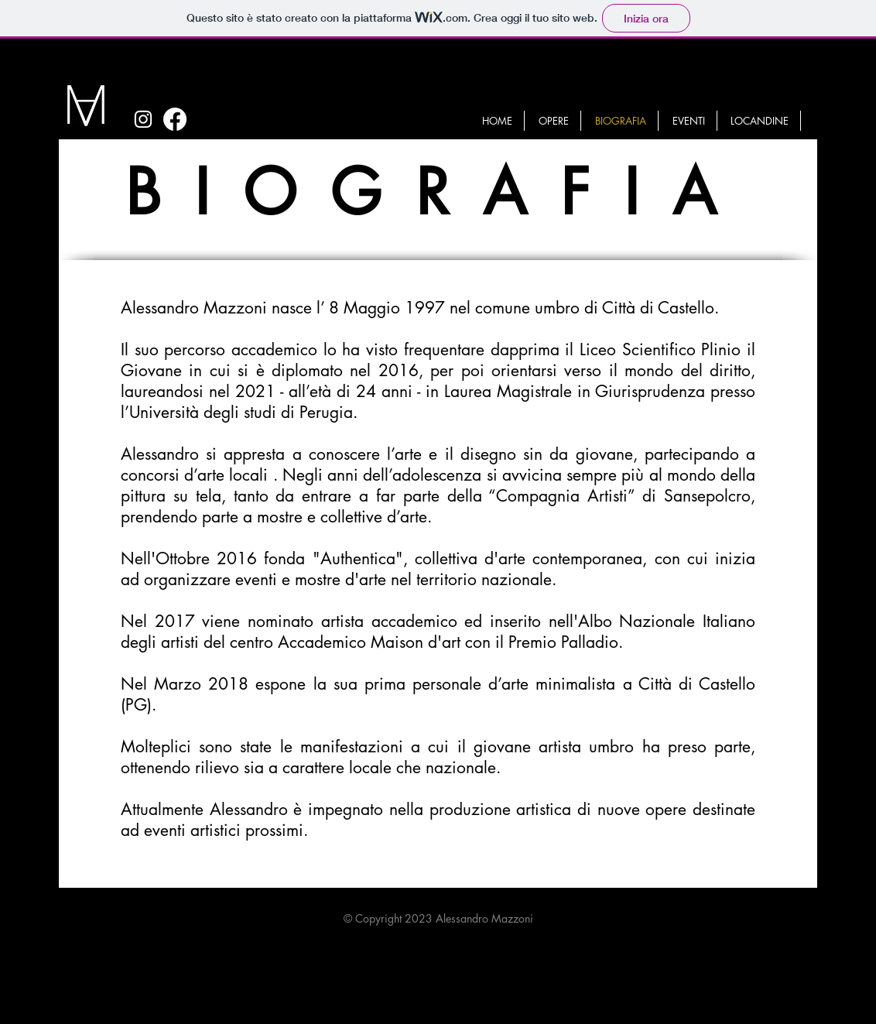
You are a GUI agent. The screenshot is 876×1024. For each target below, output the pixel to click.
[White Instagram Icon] (143, 119)
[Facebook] (174, 119)
